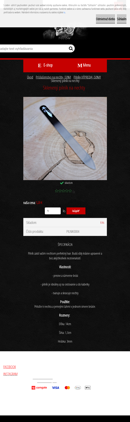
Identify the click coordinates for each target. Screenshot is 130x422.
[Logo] (65, 31)
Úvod (30, 77)
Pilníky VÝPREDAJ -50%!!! (87, 77)
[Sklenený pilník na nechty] (65, 98)
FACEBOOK (9, 366)
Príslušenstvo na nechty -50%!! (53, 77)
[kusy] (53, 210)
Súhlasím (121, 19)
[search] (70, 49)
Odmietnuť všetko (105, 19)
